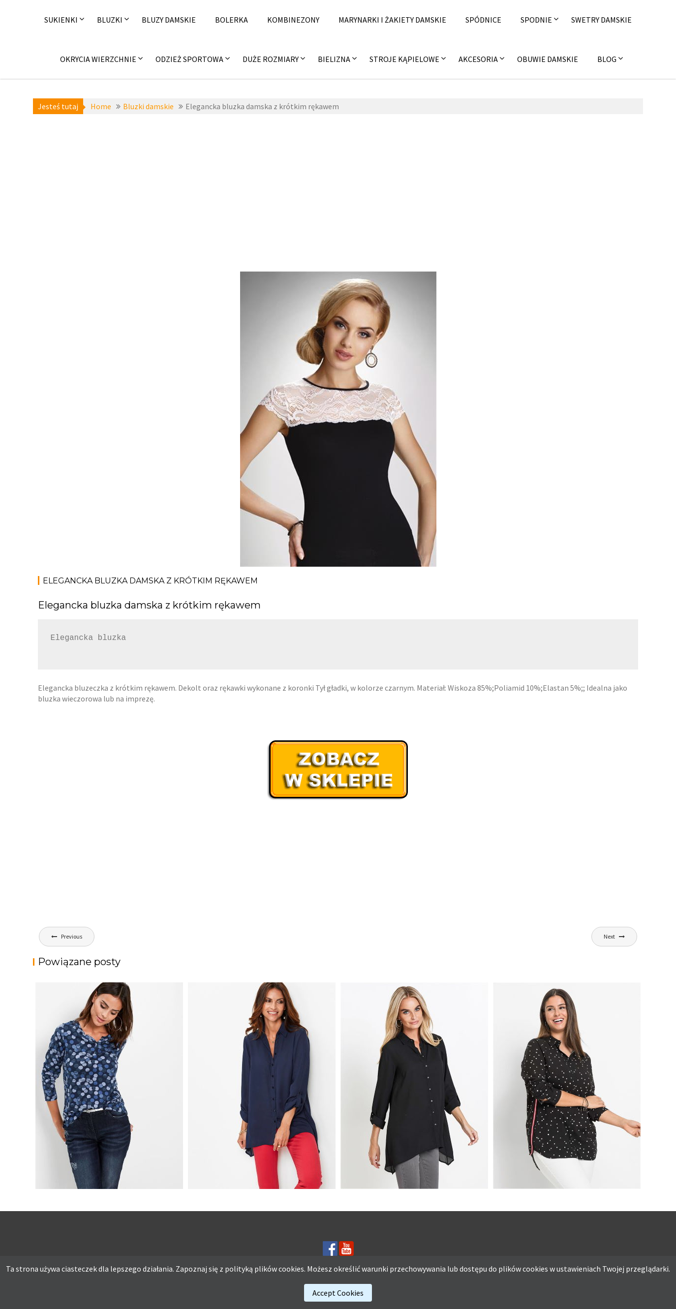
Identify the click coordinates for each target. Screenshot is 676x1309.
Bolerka (231, 20)
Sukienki (61, 20)
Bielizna (334, 59)
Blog (606, 59)
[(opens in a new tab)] (567, 1085)
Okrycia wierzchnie (98, 59)
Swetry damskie (601, 20)
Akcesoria (478, 59)
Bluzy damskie (169, 20)
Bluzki (110, 20)
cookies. (292, 1269)
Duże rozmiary (271, 59)
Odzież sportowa (189, 59)
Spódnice (483, 20)
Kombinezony (293, 20)
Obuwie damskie (547, 59)
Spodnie (536, 20)
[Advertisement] (338, 193)
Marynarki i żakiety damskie (392, 20)
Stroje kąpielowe (404, 59)
